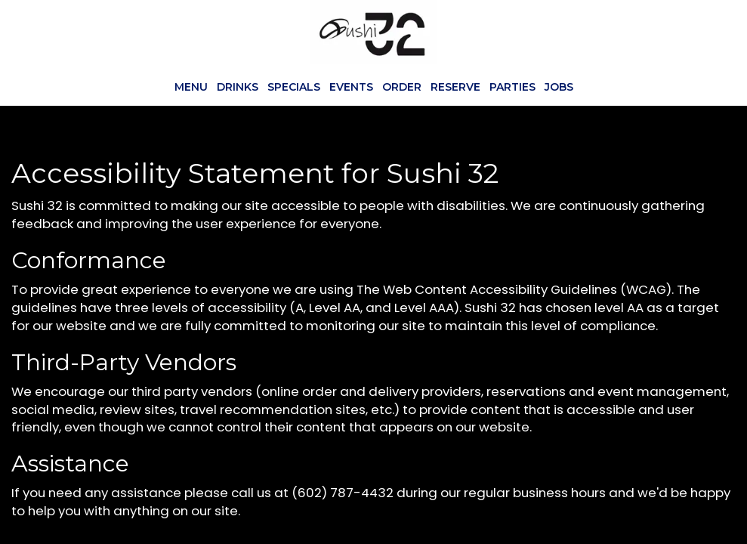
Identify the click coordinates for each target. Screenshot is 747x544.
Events (351, 87)
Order (401, 87)
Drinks (237, 87)
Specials (293, 87)
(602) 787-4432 (343, 493)
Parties (512, 87)
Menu (191, 87)
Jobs (559, 87)
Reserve (455, 87)
